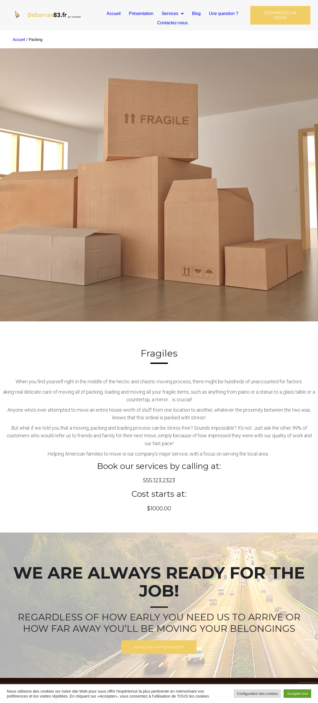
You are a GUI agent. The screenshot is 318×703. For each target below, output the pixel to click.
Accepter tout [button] (297, 694)
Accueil (19, 39)
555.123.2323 (159, 480)
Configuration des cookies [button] (257, 694)
